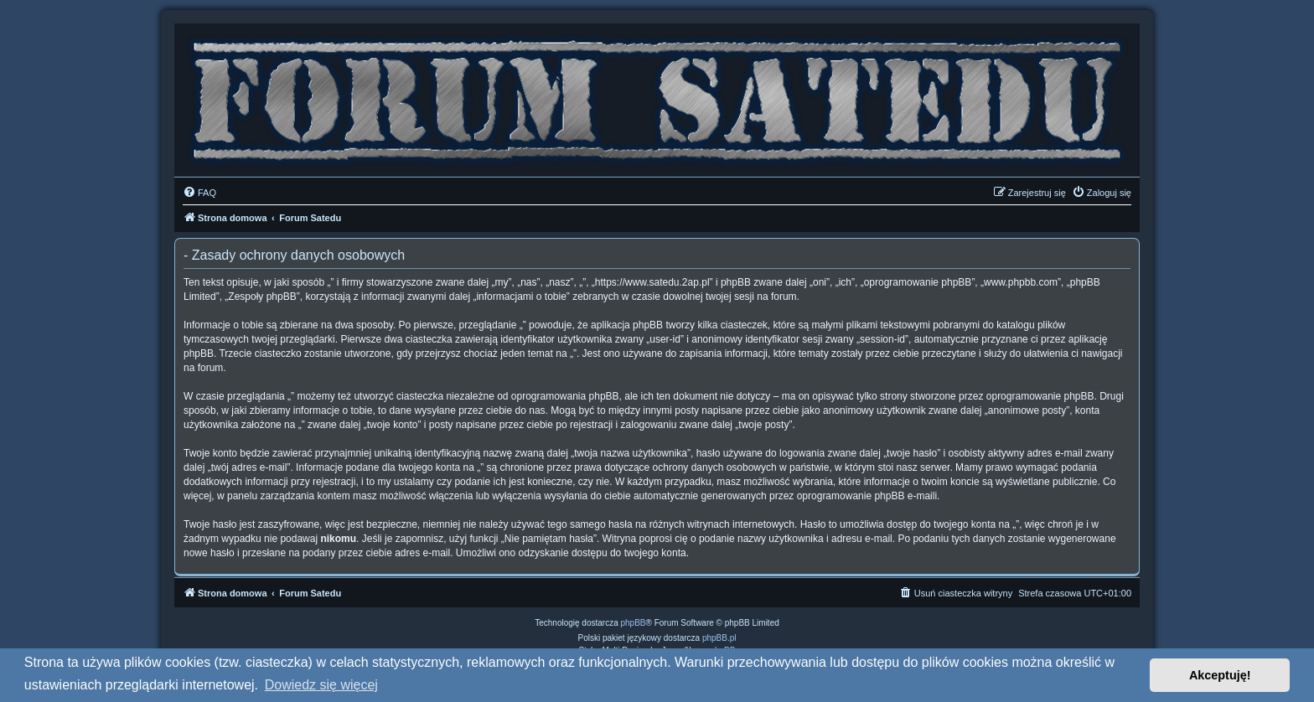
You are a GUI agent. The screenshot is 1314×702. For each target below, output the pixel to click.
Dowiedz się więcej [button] (321, 685)
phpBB (633, 622)
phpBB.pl (719, 638)
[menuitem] (199, 193)
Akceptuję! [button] (1220, 675)
